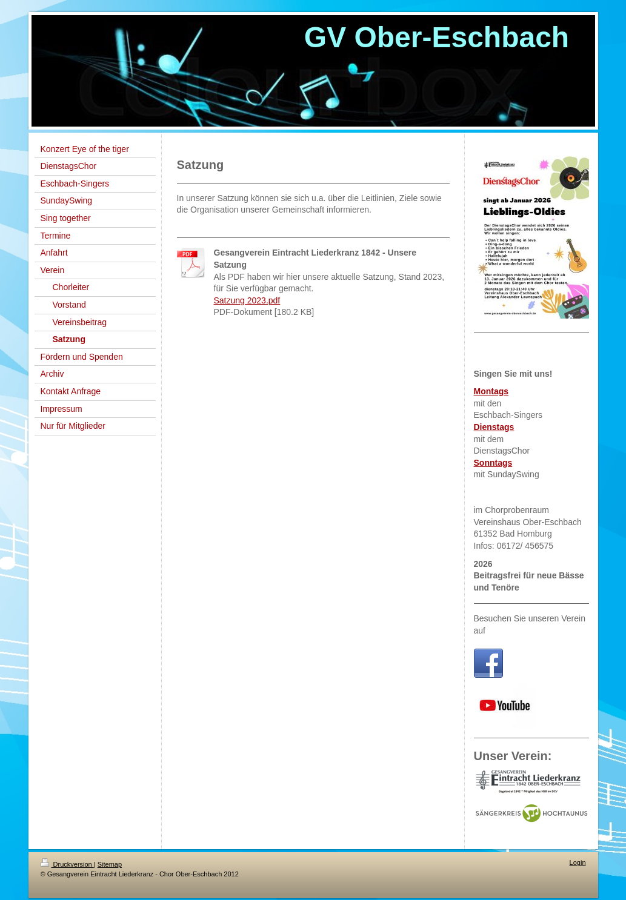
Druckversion (67, 864)
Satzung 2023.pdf (247, 300)
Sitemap (110, 864)
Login (578, 862)
